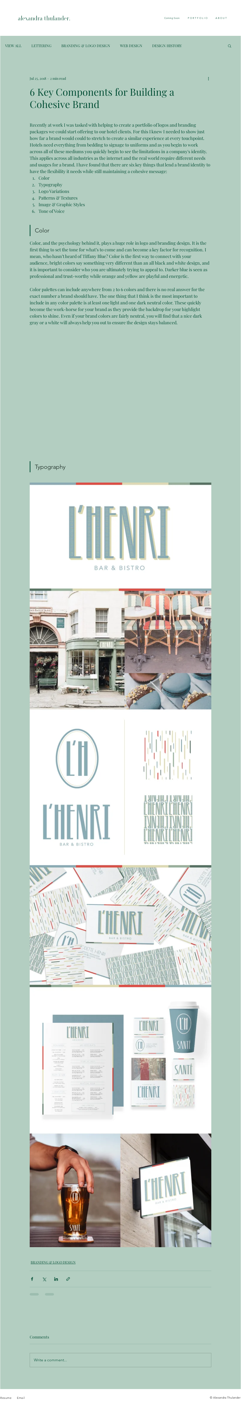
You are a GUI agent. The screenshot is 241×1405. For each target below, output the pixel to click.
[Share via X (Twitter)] (44, 1279)
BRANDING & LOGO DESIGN (85, 45)
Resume (6, 1398)
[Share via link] (68, 1279)
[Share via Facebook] (32, 1279)
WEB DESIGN (131, 45)
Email (21, 1398)
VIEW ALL (13, 45)
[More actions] (208, 78)
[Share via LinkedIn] (56, 1279)
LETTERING (41, 45)
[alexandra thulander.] (56, 19)
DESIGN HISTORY (167, 45)
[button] (229, 46)
